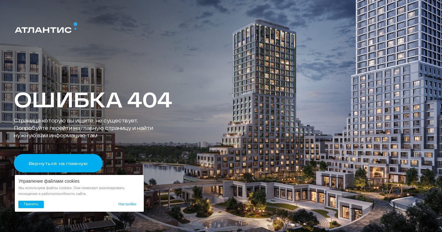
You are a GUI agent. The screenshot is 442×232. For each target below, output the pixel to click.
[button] (127, 204)
